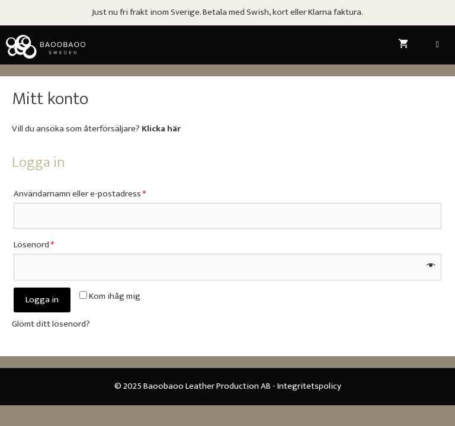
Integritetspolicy (309, 386)
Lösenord (34, 244)
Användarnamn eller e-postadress (80, 193)
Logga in (42, 299)
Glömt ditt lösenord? (51, 324)
